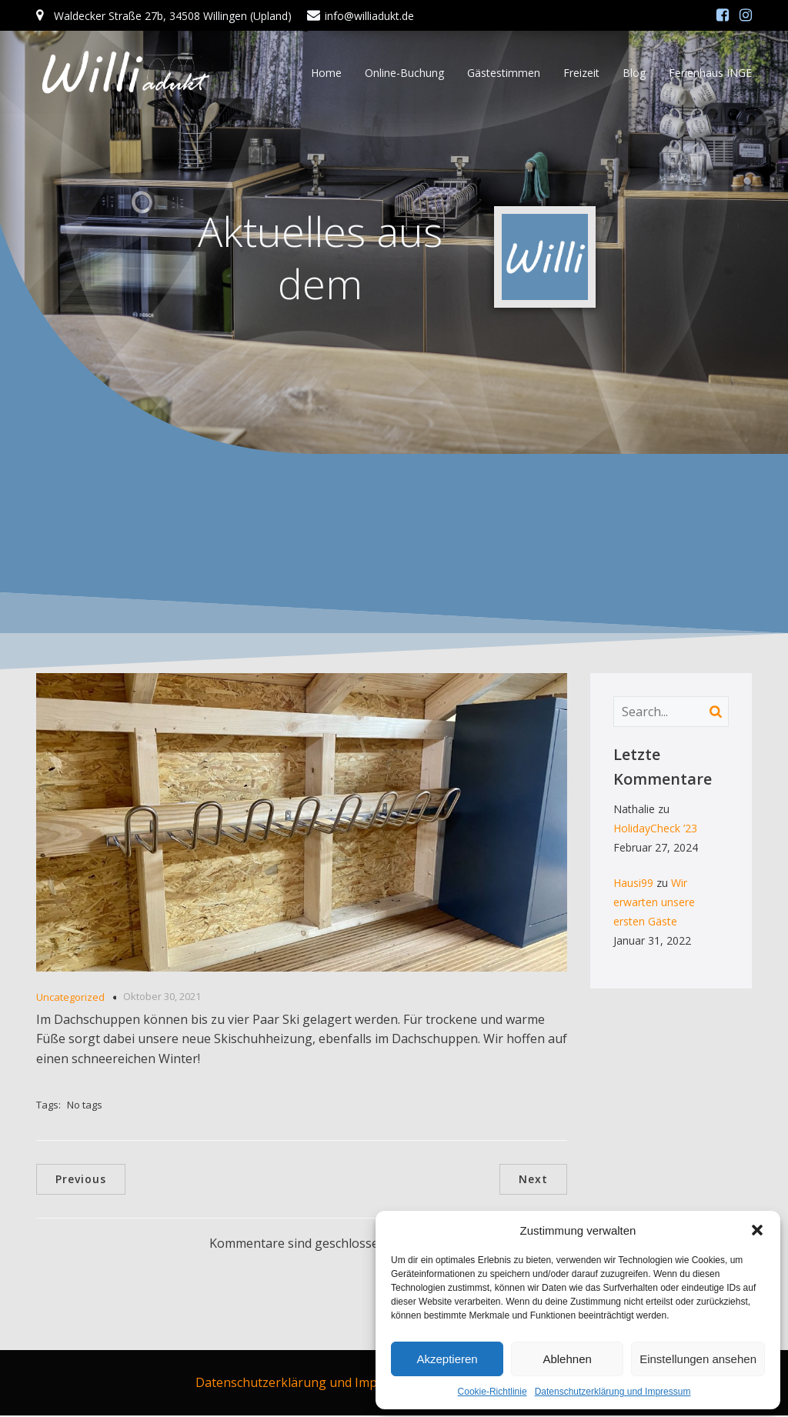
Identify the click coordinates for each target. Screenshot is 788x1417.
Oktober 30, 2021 (162, 998)
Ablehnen (567, 1358)
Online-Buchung (404, 72)
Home (326, 72)
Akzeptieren (446, 1358)
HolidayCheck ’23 (655, 829)
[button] (757, 1230)
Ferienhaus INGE (710, 72)
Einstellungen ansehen (697, 1358)
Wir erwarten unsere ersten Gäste (654, 903)
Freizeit (581, 72)
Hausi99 (633, 884)
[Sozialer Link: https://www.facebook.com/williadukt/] (722, 15)
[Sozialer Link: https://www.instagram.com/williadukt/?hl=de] (745, 15)
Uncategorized (70, 998)
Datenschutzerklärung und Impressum (613, 1391)
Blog (634, 72)
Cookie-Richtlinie (492, 1391)
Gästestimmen (503, 72)
